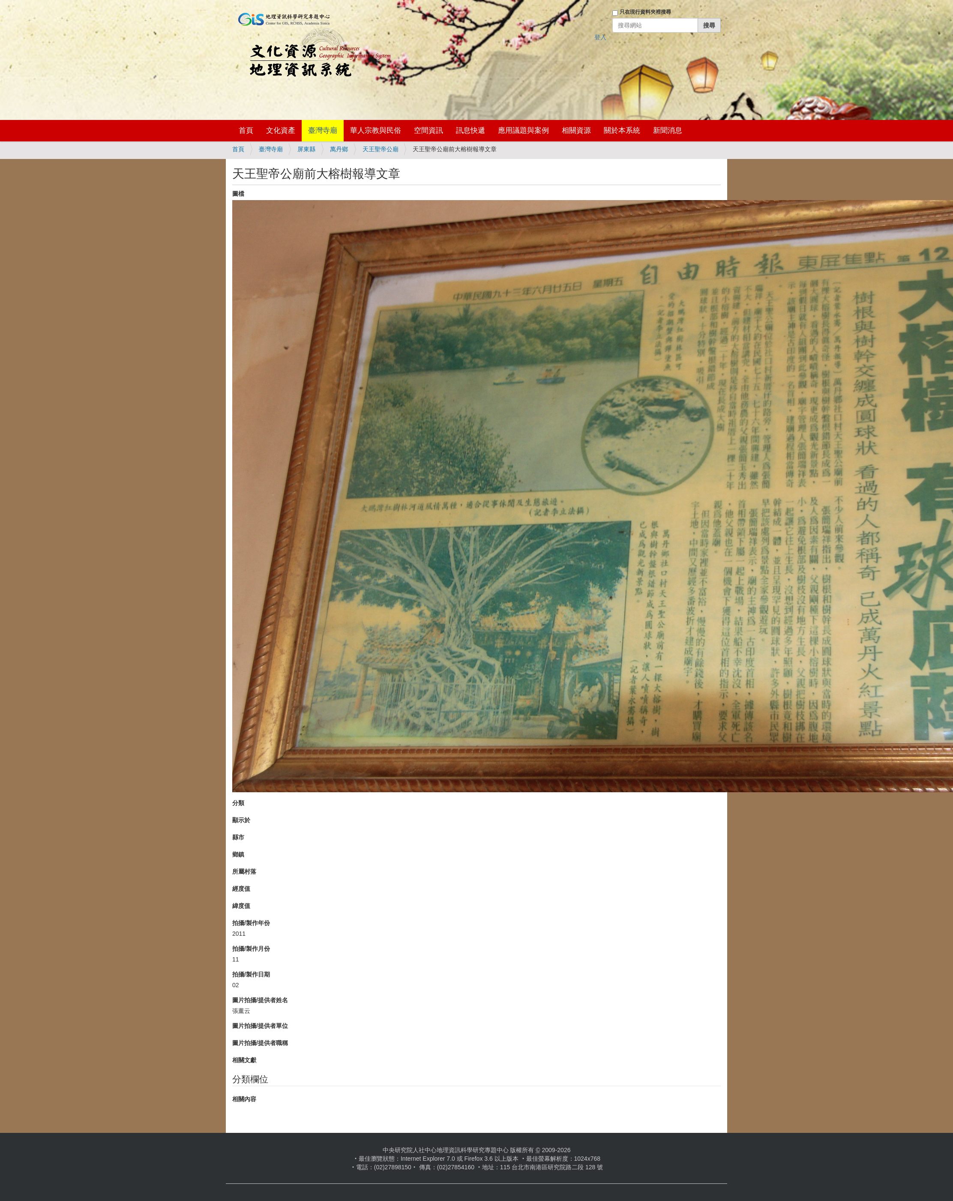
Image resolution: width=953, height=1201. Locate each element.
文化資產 (280, 130)
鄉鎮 (238, 854)
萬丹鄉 (339, 149)
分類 (238, 803)
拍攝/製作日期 (251, 974)
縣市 (238, 837)
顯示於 (241, 820)
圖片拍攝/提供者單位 (260, 1025)
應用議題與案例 (523, 130)
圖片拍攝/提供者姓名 (260, 1000)
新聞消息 (667, 130)
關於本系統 (622, 130)
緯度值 (241, 905)
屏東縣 (306, 149)
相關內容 (244, 1099)
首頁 (246, 130)
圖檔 (238, 193)
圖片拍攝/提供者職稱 (260, 1042)
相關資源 (576, 130)
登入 (600, 37)
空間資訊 (428, 130)
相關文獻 (244, 1060)
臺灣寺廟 (322, 130)
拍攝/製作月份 (251, 948)
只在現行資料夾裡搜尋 (645, 12)
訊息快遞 (470, 130)
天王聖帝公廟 (381, 149)
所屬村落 (244, 871)
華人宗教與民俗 (375, 130)
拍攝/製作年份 (251, 922)
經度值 (241, 888)
